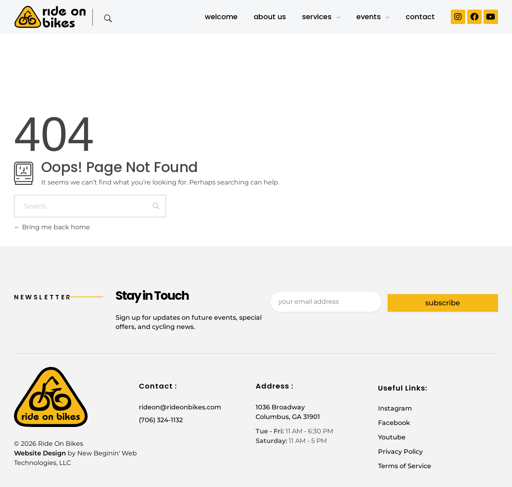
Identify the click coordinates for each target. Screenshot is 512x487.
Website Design (40, 453)
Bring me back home (52, 227)
